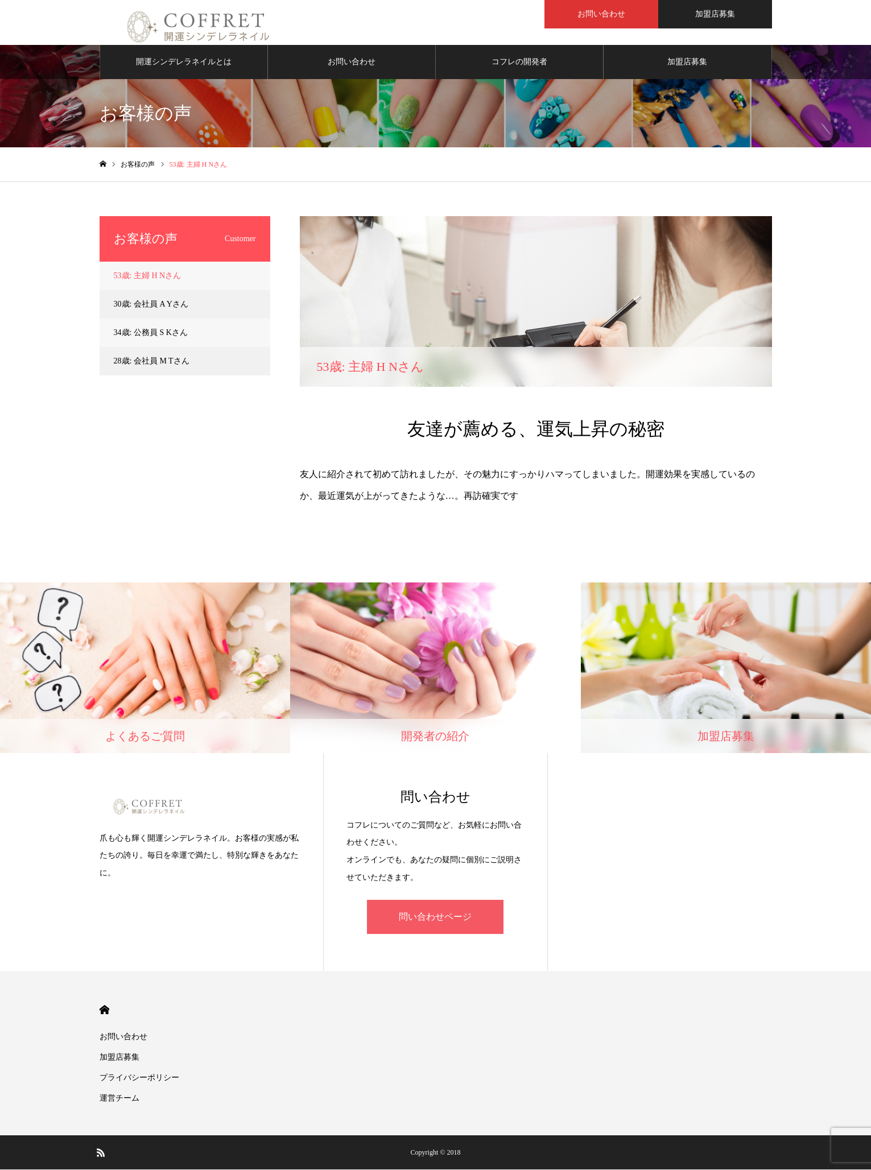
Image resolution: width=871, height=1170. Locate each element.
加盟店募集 (687, 62)
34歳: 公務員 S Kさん (151, 333)
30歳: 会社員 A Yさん (151, 304)
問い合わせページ (435, 917)
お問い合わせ (351, 62)
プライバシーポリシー (139, 1078)
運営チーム (119, 1098)
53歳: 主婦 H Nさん (147, 276)
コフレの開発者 (519, 62)
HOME (104, 1010)
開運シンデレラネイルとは (184, 62)
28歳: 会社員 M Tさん (151, 361)
